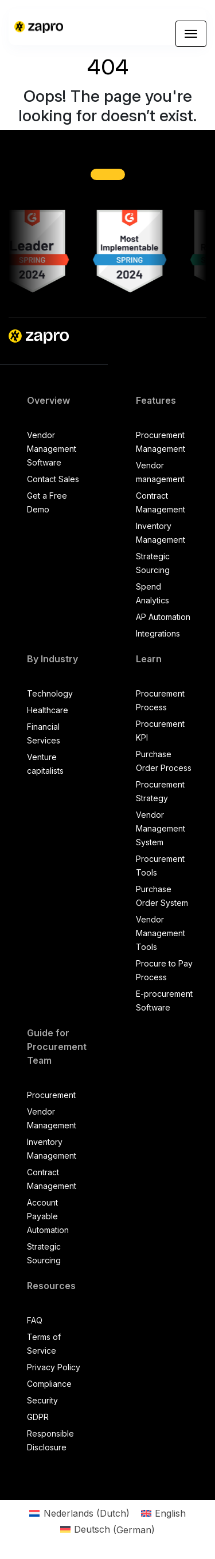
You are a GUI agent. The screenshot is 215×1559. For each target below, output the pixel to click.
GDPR (38, 1417)
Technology (50, 693)
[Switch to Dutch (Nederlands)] (79, 1513)
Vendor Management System (160, 828)
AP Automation (163, 617)
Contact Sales (53, 479)
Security (42, 1400)
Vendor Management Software (51, 448)
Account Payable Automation (48, 1216)
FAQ (34, 1320)
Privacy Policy (53, 1367)
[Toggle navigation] (190, 34)
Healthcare (47, 710)
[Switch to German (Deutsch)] (107, 1529)
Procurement (51, 1095)
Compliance (49, 1384)
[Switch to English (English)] (163, 1513)
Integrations (158, 633)
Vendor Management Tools (160, 933)
